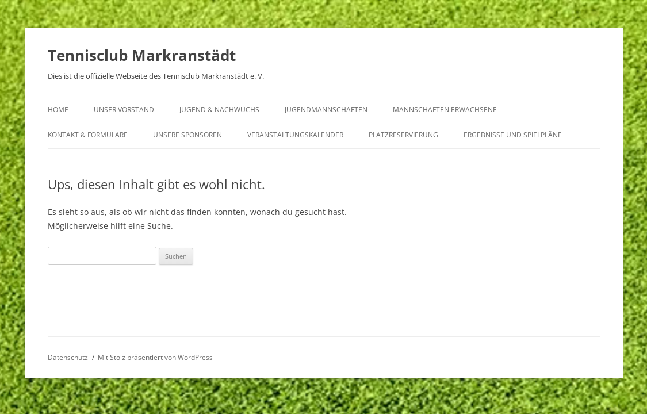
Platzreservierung (403, 135)
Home (58, 109)
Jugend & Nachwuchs (219, 109)
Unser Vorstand (124, 109)
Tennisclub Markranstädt (142, 55)
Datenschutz (68, 357)
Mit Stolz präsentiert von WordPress (155, 357)
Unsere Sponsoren (187, 135)
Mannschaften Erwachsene (445, 109)
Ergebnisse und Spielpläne (513, 135)
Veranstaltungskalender (295, 135)
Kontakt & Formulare (88, 135)
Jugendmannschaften (326, 109)
